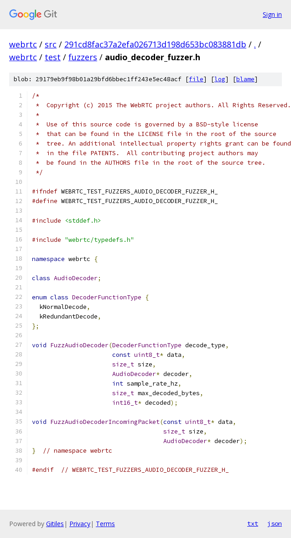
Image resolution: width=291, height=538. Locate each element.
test (53, 57)
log (219, 79)
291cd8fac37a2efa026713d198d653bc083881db (155, 44)
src (51, 44)
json (274, 523)
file (196, 79)
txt (252, 523)
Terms (105, 523)
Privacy (79, 523)
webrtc (23, 44)
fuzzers (82, 57)
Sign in (272, 14)
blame (245, 79)
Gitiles (55, 523)
